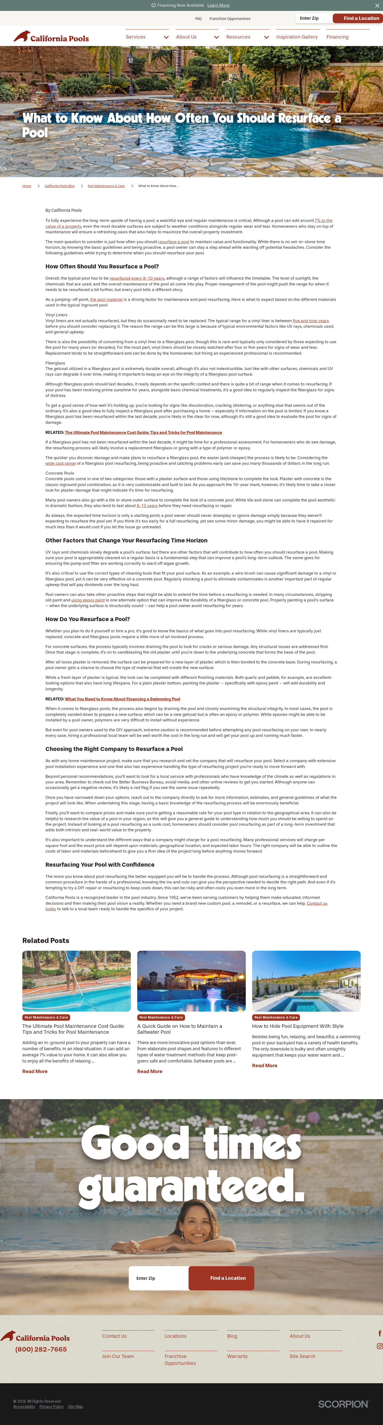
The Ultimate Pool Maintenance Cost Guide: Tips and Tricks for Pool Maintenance (143, 432)
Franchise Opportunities (230, 18)
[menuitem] (147, 36)
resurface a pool (173, 241)
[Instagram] (380, 1346)
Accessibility (24, 1406)
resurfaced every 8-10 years (137, 278)
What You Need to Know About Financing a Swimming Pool (122, 698)
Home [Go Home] (26, 186)
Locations (175, 1336)
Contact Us (114, 1336)
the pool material (106, 299)
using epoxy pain (87, 600)
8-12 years (147, 505)
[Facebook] (380, 1333)
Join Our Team (118, 1356)
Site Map (75, 1406)
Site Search (302, 1356)
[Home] (51, 35)
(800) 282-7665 (41, 1349)
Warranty (237, 1356)
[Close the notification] (377, 5)
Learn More (218, 5)
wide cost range (60, 463)
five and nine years (311, 320)
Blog (232, 1336)
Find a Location (361, 18)
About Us (300, 1336)
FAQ (198, 18)
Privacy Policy (52, 1406)
